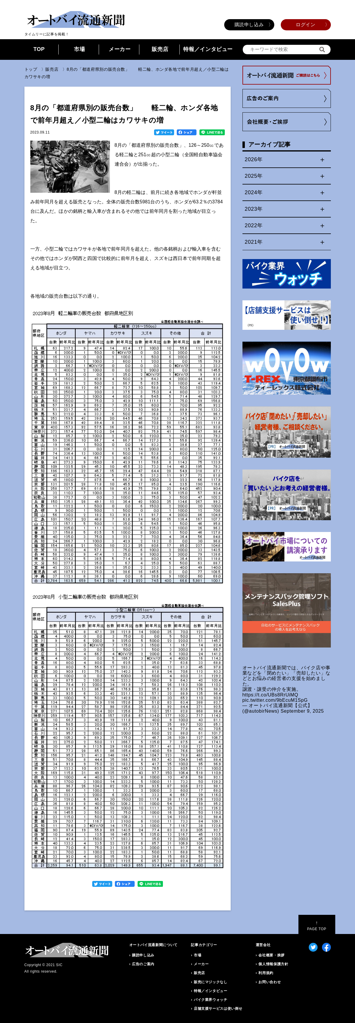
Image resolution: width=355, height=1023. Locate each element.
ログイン (306, 24)
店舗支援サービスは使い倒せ (218, 1008)
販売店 (160, 49)
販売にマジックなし (210, 982)
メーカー (120, 49)
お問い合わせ (269, 982)
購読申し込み (249, 24)
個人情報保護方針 (273, 964)
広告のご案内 (143, 964)
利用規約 (265, 973)
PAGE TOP (316, 925)
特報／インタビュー (208, 49)
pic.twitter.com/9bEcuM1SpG (275, 700)
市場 (79, 49)
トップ (30, 69)
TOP (39, 49)
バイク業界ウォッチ (210, 1000)
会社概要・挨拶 (271, 955)
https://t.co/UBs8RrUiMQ (270, 694)
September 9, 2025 (302, 711)
